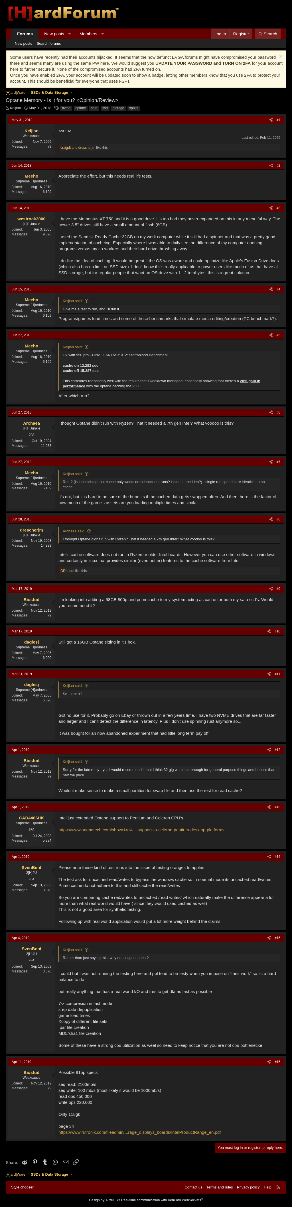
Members (89, 33)
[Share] (271, 120)
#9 (278, 589)
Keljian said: (73, 301)
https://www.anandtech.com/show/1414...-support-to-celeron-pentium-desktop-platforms (141, 829)
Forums (25, 33)
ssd (105, 108)
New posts (54, 33)
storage (118, 108)
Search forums (49, 43)
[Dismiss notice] (280, 57)
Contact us (193, 1187)
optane (80, 108)
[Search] (268, 34)
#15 (277, 938)
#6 (278, 412)
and (77, 148)
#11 (277, 674)
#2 (278, 166)
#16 (277, 1062)
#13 (277, 807)
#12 (277, 750)
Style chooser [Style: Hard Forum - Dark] (22, 1187)
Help (267, 1187)
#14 (277, 857)
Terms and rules (219, 1187)
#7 (278, 462)
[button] (69, 34)
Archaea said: (74, 531)
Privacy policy (248, 1187)
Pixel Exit (113, 1200)
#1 (278, 120)
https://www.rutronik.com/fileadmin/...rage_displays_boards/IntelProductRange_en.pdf (139, 1132)
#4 (278, 289)
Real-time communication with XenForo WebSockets (162, 1200)
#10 (277, 631)
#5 (278, 335)
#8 (278, 519)
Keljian (15, 108)
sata (94, 108)
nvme (66, 108)
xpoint (133, 108)
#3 (278, 208)
